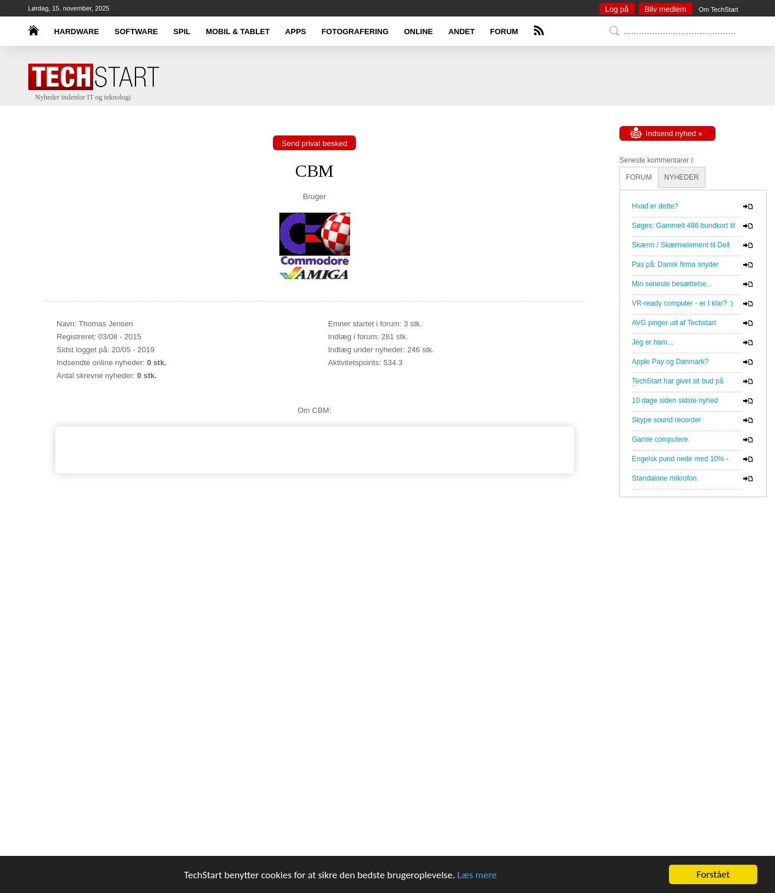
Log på (617, 9)
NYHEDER (681, 177)
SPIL (181, 31)
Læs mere (477, 875)
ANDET (461, 31)
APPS (295, 31)
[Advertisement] (405, 93)
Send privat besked (314, 143)
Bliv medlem (666, 9)
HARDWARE (77, 31)
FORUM (504, 31)
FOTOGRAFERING (354, 31)
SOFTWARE (136, 31)
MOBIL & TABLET (238, 31)
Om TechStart (718, 9)
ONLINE (418, 31)
